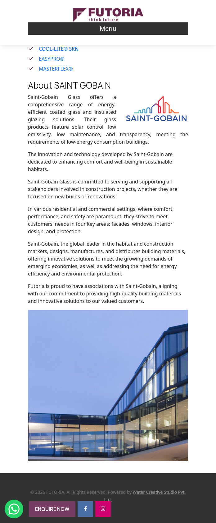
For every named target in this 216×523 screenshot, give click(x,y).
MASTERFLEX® (56, 68)
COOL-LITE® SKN (59, 48)
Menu (108, 28)
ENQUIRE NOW (52, 509)
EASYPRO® (51, 58)
